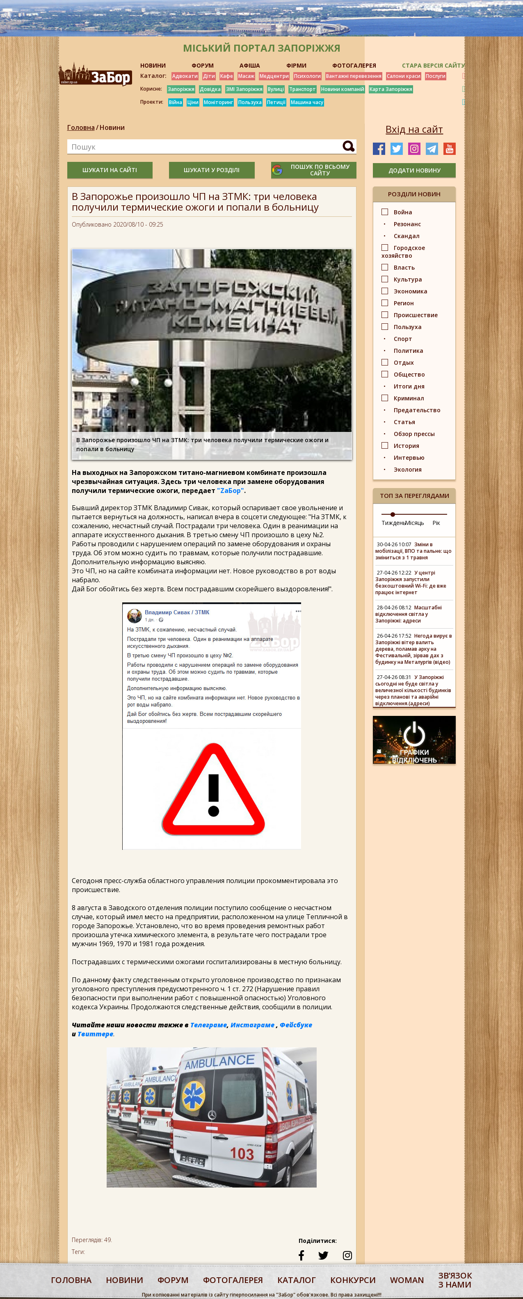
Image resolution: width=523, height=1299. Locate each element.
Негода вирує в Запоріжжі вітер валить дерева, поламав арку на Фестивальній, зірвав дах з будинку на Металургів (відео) (413, 648)
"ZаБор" (230, 490)
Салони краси (403, 76)
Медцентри (274, 76)
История (406, 446)
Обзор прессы (414, 434)
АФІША (250, 65)
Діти (209, 76)
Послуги (435, 76)
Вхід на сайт (414, 129)
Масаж (246, 76)
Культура (408, 279)
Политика (408, 350)
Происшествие (416, 315)
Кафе (226, 76)
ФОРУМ (203, 65)
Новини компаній (342, 89)
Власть (404, 267)
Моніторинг (218, 102)
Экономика (410, 291)
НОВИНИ (153, 65)
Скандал (407, 236)
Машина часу (307, 102)
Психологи (307, 76)
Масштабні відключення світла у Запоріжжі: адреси (408, 614)
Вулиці (276, 89)
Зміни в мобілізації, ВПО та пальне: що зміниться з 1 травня (413, 551)
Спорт (403, 339)
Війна (175, 102)
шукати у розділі (212, 170)
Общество (409, 374)
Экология (408, 469)
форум (173, 1279)
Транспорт (302, 89)
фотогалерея (233, 1279)
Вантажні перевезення (353, 76)
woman (407, 1279)
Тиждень (393, 523)
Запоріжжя (181, 89)
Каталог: (153, 76)
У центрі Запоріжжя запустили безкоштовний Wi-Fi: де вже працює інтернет (410, 582)
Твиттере (95, 1033)
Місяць (414, 523)
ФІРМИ (296, 65)
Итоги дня (409, 386)
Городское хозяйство (403, 251)
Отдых (404, 362)
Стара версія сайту (433, 65)
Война (403, 212)
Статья (404, 422)
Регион (404, 303)
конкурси (353, 1279)
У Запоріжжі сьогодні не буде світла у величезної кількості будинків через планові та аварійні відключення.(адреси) (413, 690)
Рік (436, 523)
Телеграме (208, 1024)
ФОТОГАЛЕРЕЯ (354, 65)
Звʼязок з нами (455, 1280)
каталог (296, 1279)
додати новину (414, 170)
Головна (81, 127)
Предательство (417, 410)
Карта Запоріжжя (391, 89)
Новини (112, 127)
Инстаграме (252, 1024)
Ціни (193, 102)
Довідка (210, 89)
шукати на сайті (109, 170)
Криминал (409, 398)
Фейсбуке (296, 1024)
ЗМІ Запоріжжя (244, 89)
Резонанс (407, 224)
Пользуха (250, 102)
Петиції (276, 102)
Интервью (409, 457)
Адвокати (185, 76)
